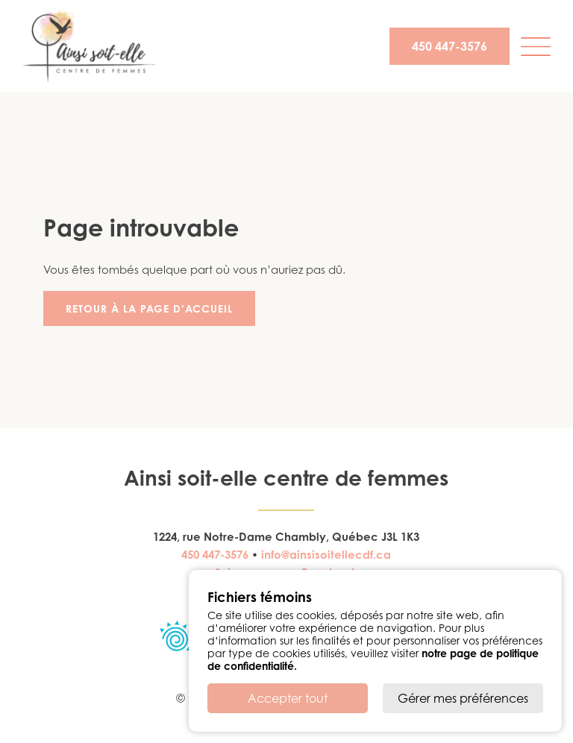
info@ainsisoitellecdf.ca (326, 555)
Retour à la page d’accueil (149, 308)
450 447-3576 (449, 46)
